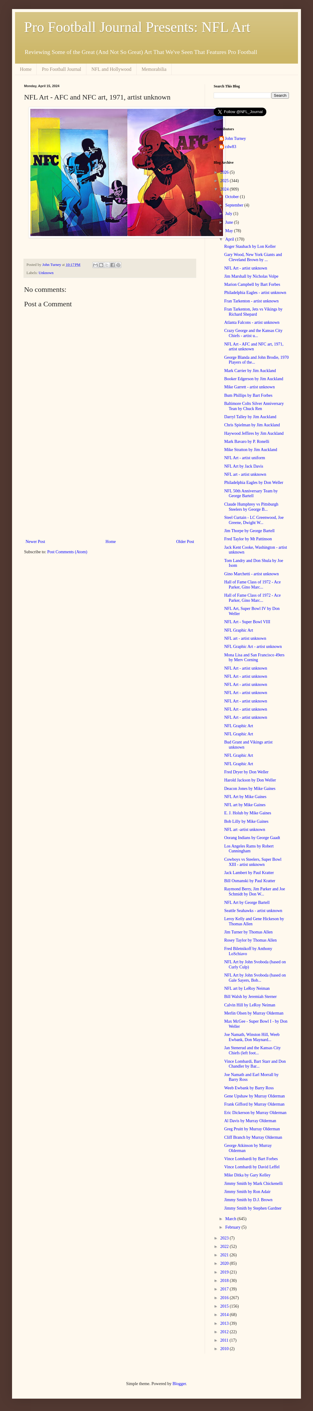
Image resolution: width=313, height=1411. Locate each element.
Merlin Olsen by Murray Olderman (254, 1013)
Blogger (179, 1383)
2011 (225, 1340)
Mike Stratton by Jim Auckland (250, 449)
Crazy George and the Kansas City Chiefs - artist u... (253, 333)
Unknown (46, 273)
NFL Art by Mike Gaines (245, 796)
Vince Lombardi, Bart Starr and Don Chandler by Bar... (255, 1064)
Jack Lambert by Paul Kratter (249, 872)
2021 (225, 1255)
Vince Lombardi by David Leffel (252, 1167)
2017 (225, 1289)
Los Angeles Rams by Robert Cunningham (249, 849)
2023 (225, 1238)
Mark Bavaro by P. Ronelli (246, 441)
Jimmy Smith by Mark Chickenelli (253, 1183)
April (230, 239)
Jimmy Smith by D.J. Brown (248, 1200)
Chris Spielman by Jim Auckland (252, 425)
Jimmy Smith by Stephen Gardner (253, 1208)
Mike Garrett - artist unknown (249, 387)
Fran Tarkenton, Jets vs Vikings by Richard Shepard (253, 312)
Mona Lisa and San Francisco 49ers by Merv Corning (254, 657)
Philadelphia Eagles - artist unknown (255, 292)
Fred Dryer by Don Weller (246, 772)
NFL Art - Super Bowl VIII (247, 622)
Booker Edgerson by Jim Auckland (253, 379)
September (234, 205)
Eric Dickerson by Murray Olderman (255, 1112)
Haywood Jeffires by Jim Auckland (254, 433)
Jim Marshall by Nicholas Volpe (251, 276)
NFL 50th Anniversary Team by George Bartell (251, 493)
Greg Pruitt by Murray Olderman (252, 1129)
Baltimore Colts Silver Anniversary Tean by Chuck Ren (254, 406)
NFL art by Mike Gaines (244, 805)
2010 (225, 1348)
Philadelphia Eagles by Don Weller (253, 482)
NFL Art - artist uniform (244, 458)
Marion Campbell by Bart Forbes (252, 284)
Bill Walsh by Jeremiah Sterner (250, 996)
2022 (225, 1246)
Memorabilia (154, 69)
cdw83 (230, 146)
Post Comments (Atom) (67, 552)
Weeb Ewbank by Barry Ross (249, 1088)
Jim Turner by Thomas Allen (248, 932)
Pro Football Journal (61, 69)
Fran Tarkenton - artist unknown (251, 301)
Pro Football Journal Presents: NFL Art (137, 27)
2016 (225, 1298)
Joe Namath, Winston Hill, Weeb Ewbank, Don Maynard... (252, 1037)
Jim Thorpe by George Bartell (249, 531)
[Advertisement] (110, 488)
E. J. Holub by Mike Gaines (247, 813)
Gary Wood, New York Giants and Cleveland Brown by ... (253, 257)
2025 (225, 180)
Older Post (185, 541)
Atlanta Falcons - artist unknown (252, 322)
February (233, 1227)
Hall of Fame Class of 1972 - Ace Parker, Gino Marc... (252, 584)
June (229, 222)
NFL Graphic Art (238, 630)
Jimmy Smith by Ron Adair (247, 1191)
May (229, 231)
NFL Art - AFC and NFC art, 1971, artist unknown (254, 347)
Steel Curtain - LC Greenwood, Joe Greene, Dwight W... (254, 520)
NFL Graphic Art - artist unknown (253, 646)
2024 (225, 189)
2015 (225, 1306)
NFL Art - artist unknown (245, 268)
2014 (225, 1314)
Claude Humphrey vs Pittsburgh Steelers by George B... (251, 507)
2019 (225, 1272)
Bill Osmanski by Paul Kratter (249, 881)
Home (26, 69)
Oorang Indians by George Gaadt (252, 837)
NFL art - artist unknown (245, 474)
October (232, 196)
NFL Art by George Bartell (247, 902)
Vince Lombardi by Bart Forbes (251, 1159)
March (231, 1219)
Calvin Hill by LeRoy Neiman (249, 1005)
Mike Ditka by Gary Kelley (247, 1175)
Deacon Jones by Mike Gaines (249, 788)
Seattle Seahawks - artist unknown (253, 910)
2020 (225, 1263)
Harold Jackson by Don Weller (250, 780)
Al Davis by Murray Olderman (250, 1121)
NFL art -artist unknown (244, 829)
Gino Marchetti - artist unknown (251, 574)
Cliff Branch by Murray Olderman (253, 1137)
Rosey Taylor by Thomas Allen (250, 940)
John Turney (235, 138)
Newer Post (35, 541)
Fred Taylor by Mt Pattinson (248, 539)
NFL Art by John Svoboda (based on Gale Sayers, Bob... (255, 978)
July (229, 213)
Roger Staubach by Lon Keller (250, 246)
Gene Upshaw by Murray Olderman (254, 1096)
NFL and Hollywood (111, 69)
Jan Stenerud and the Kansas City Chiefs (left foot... (252, 1050)
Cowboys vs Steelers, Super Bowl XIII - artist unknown (252, 862)
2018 (225, 1280)
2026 (225, 172)
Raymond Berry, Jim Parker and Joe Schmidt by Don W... (254, 891)
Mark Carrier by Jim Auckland (250, 370)
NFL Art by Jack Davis (243, 466)
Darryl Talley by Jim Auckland (250, 417)
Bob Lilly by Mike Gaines (246, 821)
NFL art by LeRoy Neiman (247, 988)
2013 (225, 1323)
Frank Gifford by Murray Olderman (254, 1104)
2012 (225, 1332)
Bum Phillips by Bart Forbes (248, 395)
